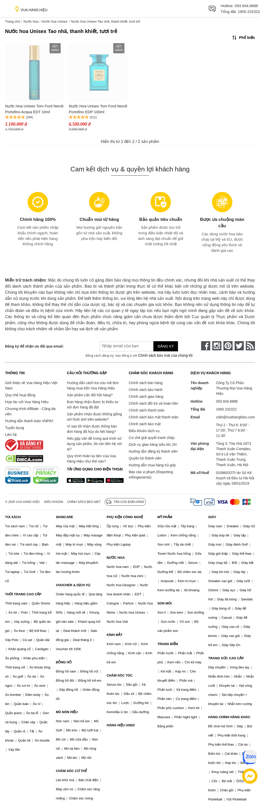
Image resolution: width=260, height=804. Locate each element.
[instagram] (216, 345)
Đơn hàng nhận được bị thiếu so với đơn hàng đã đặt (92, 404)
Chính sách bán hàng (145, 383)
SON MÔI (164, 603)
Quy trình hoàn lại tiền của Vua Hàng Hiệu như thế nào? (91, 458)
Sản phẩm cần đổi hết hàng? (89, 395)
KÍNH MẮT (114, 635)
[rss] (250, 345)
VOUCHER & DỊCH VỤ (73, 585)
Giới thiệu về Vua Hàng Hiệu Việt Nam (31, 385)
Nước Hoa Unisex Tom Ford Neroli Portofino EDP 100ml (98, 109)
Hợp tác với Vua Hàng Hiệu (26, 402)
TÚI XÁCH (13, 517)
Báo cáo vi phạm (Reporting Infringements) (151, 474)
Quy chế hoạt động (20, 395)
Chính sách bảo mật (145, 424)
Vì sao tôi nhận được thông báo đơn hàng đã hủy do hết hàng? (92, 429)
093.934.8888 (246, 6)
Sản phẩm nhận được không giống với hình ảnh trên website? (94, 416)
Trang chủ (12, 21)
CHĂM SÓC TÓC (120, 675)
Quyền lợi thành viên (145, 458)
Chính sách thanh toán (147, 410)
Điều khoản (53, 502)
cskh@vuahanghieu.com (235, 417)
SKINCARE (64, 517)
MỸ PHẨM (164, 517)
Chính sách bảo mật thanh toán (153, 417)
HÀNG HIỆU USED (121, 725)
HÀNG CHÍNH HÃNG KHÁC (229, 717)
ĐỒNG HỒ (64, 662)
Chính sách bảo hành (145, 390)
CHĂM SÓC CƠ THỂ (71, 771)
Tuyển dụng (14, 428)
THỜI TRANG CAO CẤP (23, 594)
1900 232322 (249, 11)
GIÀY (212, 517)
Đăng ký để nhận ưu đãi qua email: (34, 346)
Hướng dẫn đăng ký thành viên (153, 451)
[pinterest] (228, 345)
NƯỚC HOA (116, 558)
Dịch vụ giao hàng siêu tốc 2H (152, 444)
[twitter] (239, 345)
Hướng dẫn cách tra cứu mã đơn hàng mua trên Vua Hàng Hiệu (93, 385)
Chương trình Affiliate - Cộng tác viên (30, 411)
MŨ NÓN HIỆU (67, 712)
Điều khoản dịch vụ (144, 431)
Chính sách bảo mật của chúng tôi (165, 355)
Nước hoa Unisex (55, 21)
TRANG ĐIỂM (167, 644)
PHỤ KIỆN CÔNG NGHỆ (125, 517)
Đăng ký (166, 346)
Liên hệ (11, 435)
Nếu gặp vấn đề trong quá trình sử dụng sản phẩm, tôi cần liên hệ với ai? (94, 443)
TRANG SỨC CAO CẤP (226, 658)
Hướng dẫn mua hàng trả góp (152, 465)
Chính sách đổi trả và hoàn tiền (153, 403)
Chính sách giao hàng (146, 397)
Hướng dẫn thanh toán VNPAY (29, 421)
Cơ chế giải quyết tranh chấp (151, 438)
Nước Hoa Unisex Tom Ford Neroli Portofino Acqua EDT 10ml (34, 109)
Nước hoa (30, 21)
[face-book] (205, 345)
